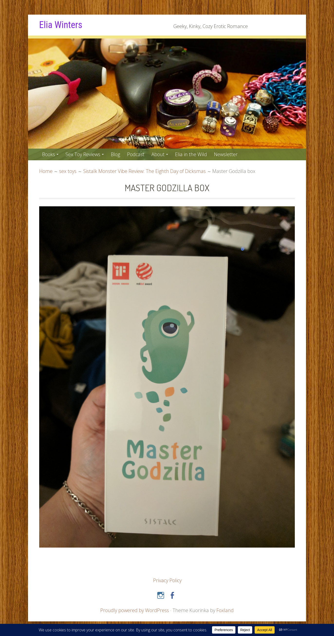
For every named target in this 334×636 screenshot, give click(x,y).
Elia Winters (60, 24)
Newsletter (226, 154)
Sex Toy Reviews (82, 154)
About (158, 154)
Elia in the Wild (191, 154)
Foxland (225, 610)
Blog (115, 154)
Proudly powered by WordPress (134, 610)
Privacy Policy (167, 580)
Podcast (135, 154)
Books (48, 154)
